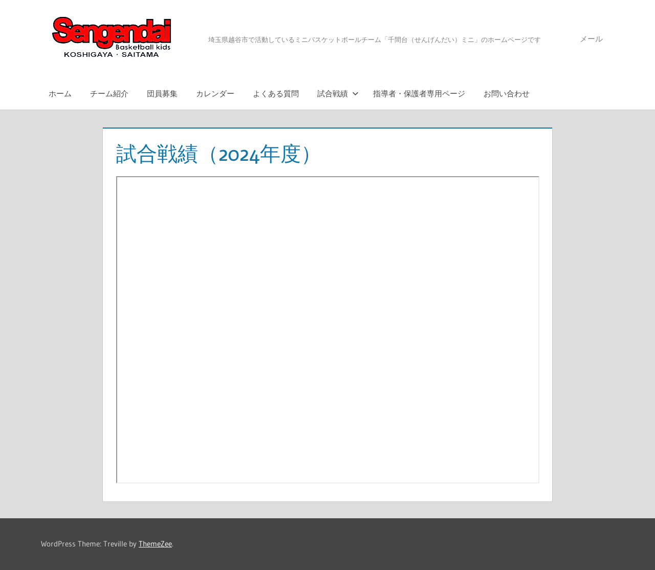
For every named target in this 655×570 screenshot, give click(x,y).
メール (591, 39)
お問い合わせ (507, 93)
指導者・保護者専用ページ (419, 93)
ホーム (60, 93)
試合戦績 (338, 93)
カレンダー (215, 93)
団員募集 (162, 93)
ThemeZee (155, 543)
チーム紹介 (109, 93)
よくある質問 (276, 93)
